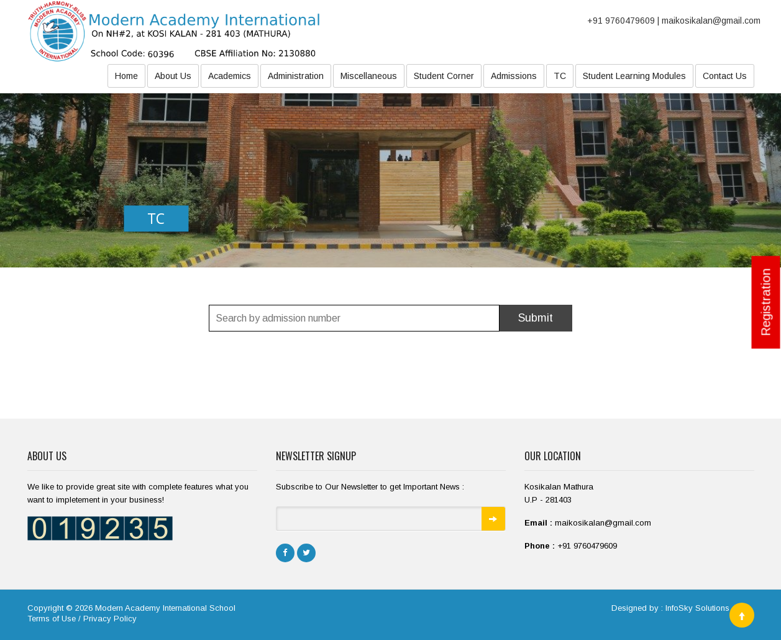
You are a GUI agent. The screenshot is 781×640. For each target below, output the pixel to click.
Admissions (514, 76)
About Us (173, 76)
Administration (296, 76)
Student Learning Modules (634, 76)
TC (560, 76)
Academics (229, 76)
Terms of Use (51, 618)
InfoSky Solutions (697, 608)
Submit (535, 318)
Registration (766, 302)
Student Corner (444, 76)
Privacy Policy (110, 618)
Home (126, 76)
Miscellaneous (368, 76)
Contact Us (725, 76)
